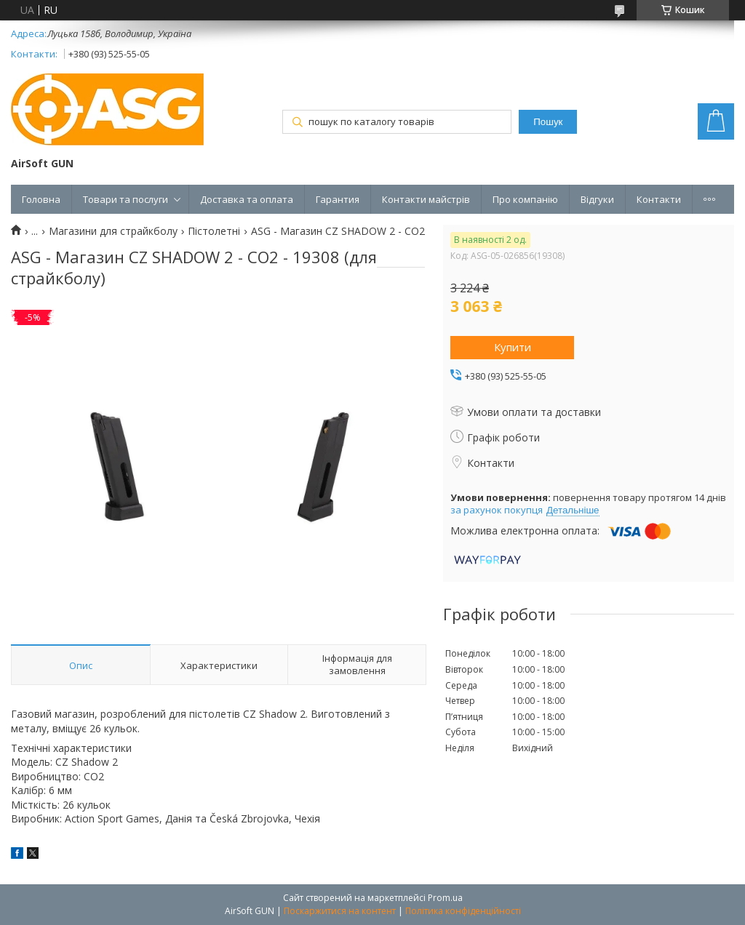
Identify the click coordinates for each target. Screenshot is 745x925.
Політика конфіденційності (463, 911)
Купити (512, 347)
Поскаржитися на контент (340, 911)
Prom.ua (445, 898)
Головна (41, 199)
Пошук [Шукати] (547, 121)
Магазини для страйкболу (113, 231)
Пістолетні (214, 231)
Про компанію (525, 199)
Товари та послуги (125, 199)
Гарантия (337, 199)
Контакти (659, 199)
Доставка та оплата (246, 199)
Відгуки (597, 199)
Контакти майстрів (426, 199)
